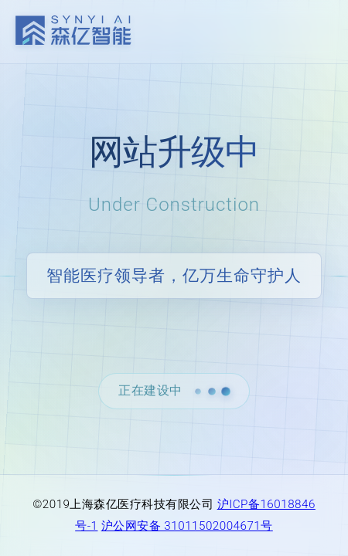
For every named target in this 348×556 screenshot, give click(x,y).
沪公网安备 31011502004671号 (187, 526)
